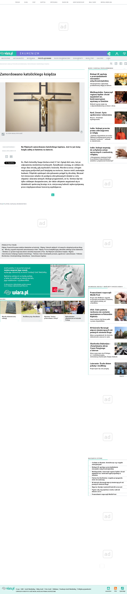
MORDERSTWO (22, 204)
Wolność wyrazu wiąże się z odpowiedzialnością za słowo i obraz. (103, 105)
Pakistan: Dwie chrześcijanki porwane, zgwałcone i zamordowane (54, 254)
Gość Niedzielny (78, 2)
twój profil (117, 53)
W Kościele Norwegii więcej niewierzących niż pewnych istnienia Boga (101, 330)
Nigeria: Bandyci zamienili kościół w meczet (107, 487)
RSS (115, 588)
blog (26, 2)
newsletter (108, 588)
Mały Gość (92, 2)
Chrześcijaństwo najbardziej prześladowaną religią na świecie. (101, 84)
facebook (121, 63)
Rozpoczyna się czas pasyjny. (99, 369)
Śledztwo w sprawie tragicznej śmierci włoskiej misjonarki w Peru (24, 252)
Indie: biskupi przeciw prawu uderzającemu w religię (100, 130)
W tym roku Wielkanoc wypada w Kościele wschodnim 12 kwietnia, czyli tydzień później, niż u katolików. (101, 300)
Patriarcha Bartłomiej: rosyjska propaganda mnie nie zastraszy (107, 479)
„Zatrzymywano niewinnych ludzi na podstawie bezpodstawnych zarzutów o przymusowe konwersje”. (102, 159)
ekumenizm (30, 53)
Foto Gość (48, 589)
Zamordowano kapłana (38, 256)
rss (116, 63)
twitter (125, 63)
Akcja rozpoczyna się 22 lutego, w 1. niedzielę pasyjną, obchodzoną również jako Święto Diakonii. (104, 355)
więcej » (19, 319)
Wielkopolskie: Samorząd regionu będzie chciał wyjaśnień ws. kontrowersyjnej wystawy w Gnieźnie (101, 96)
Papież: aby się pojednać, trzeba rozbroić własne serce (106, 491)
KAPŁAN (13, 204)
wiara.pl (8, 53)
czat (34, 2)
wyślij (6, 156)
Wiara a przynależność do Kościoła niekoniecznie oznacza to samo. (101, 336)
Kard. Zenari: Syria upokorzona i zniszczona (101, 114)
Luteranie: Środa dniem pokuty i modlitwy (100, 364)
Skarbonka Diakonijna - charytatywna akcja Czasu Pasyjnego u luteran (100, 347)
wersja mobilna (106, 2)
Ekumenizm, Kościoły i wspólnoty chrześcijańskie (105, 287)
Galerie (2, 299)
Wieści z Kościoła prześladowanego (100, 68)
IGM (22, 589)
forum (17, 2)
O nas (18, 589)
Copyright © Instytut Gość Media (26, 591)
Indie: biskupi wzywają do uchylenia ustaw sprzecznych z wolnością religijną (101, 151)
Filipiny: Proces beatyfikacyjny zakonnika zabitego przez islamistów (61, 250)
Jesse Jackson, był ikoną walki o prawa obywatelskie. (100, 320)
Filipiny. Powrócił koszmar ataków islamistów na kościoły (20, 247)
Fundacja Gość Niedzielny (68, 589)
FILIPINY (7, 204)
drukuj (11, 156)
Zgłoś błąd (122, 588)
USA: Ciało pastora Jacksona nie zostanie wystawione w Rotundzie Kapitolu (101, 313)
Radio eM (65, 2)
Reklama (55, 589)
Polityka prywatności (84, 589)
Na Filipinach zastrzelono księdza (57, 252)
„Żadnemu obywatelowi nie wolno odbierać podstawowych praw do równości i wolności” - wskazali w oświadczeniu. (101, 138)
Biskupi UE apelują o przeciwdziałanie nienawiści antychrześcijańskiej (99, 77)
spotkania (53, 2)
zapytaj (43, 2)
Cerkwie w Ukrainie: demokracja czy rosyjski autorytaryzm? (107, 463)
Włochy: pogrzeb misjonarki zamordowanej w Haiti (21, 250)
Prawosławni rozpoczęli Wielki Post (100, 294)
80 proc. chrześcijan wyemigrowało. (96, 118)
